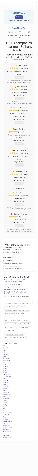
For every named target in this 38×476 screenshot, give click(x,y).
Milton (4, 370)
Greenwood (6, 360)
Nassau (5, 372)
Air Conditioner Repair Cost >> (11, 252)
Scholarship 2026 (28, 452)
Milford (5, 364)
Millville (5, 368)
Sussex (5, 423)
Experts (13, 454)
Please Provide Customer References (14, 289)
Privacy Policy (27, 454)
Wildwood (6, 419)
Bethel (4, 346)
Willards (5, 407)
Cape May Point (7, 413)
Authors (26, 456)
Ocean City (6, 392)
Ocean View (6, 374)
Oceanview (6, 435)
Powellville (6, 399)
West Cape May (7, 421)
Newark (5, 390)
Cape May (6, 411)
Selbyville (5, 380)
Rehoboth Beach (7, 376)
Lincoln (5, 362)
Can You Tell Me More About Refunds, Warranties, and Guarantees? (15, 293)
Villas (4, 417)
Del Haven (6, 429)
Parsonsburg (6, 395)
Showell (5, 401)
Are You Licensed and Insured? (13, 284)
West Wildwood (7, 427)
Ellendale (5, 354)
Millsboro (5, 366)
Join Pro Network (15, 452)
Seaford (5, 378)
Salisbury (5, 382)
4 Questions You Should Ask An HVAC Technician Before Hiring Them (15, 281)
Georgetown (6, 358)
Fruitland (5, 388)
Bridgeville (6, 348)
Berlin (4, 384)
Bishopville (6, 386)
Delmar (5, 352)
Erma (4, 433)
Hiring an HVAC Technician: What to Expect (16, 296)
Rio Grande (6, 415)
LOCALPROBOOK (12, 2)
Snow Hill (5, 403)
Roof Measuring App (16, 456)
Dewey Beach (7, 437)
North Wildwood (7, 431)
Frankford (5, 356)
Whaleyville (6, 405)
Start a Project (6, 459)
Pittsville (5, 397)
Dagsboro (5, 350)
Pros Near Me (6, 456)
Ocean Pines (6, 425)
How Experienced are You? (12, 287)
